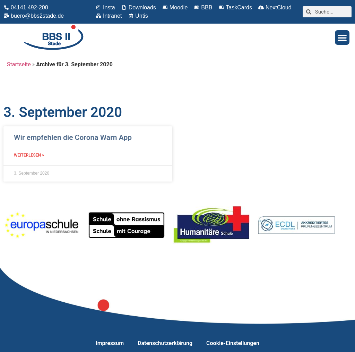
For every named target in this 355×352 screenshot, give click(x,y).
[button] (342, 37)
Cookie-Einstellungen (232, 343)
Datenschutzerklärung (165, 343)
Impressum (110, 343)
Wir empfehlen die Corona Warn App (73, 137)
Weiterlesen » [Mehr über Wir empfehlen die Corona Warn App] (29, 155)
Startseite (19, 64)
